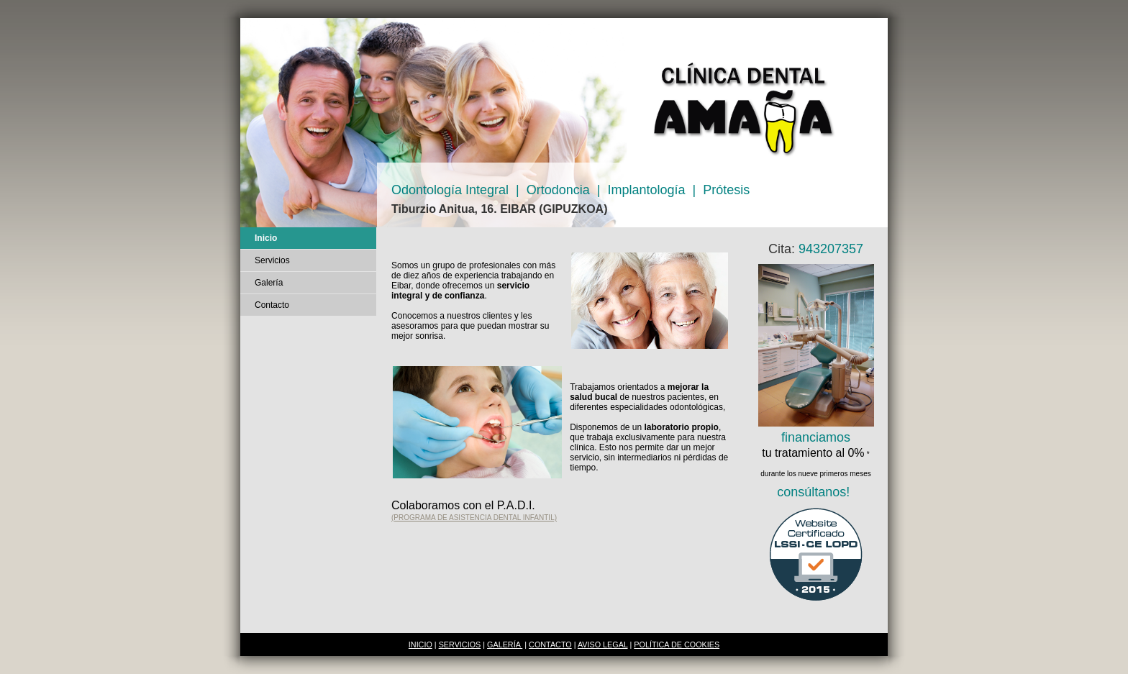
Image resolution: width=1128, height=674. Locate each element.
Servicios (272, 260)
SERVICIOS (460, 644)
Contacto (272, 305)
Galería (269, 283)
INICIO (420, 644)
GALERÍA (504, 644)
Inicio (266, 238)
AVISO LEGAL (603, 644)
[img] (564, 122)
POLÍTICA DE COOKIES (676, 644)
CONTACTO (550, 644)
